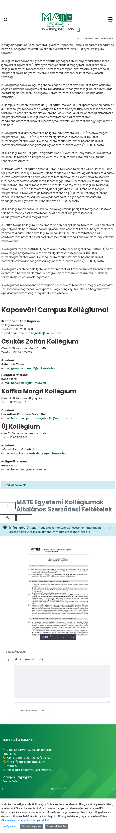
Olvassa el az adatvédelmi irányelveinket (25, 820)
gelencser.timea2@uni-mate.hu (33, 368)
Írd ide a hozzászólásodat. (29, 659)
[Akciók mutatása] (24, 517)
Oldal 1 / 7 (47, 637)
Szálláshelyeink (15, 485)
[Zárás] (110, 527)
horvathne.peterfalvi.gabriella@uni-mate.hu (41, 418)
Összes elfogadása (31, 826)
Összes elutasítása (57, 826)
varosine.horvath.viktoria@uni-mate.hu (38, 453)
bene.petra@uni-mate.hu (28, 383)
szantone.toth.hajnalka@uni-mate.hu (36, 333)
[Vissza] (8, 505)
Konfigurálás (9, 826)
